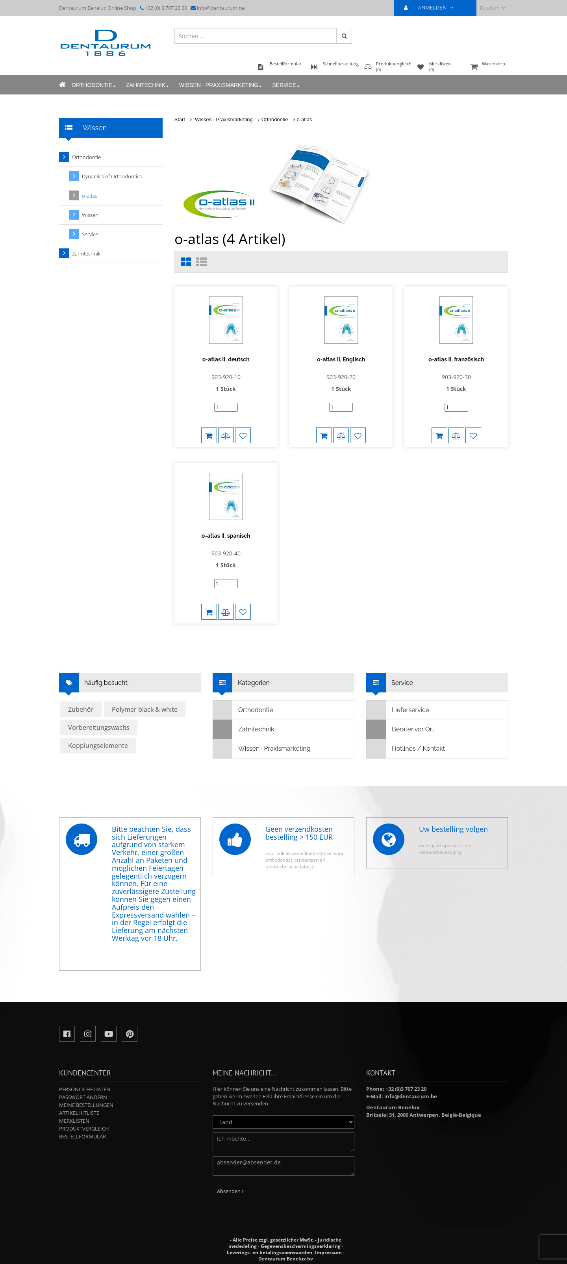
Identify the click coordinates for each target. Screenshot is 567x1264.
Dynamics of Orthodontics (112, 176)
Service (286, 85)
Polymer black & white (145, 709)
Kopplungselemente (98, 745)
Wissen (90, 214)
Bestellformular (82, 1136)
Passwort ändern (83, 1097)
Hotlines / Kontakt (406, 748)
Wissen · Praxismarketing (221, 85)
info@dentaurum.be (221, 7)
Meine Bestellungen (86, 1105)
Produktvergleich (84, 1128)
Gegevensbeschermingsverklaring (301, 1246)
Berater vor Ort (400, 729)
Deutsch (492, 8)
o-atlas (304, 119)
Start (179, 119)
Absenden (230, 1191)
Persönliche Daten (84, 1089)
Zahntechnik (148, 85)
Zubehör (81, 709)
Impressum (328, 1252)
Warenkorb (488, 67)
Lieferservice (398, 710)
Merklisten (74, 1120)
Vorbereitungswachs (99, 727)
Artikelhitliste (79, 1112)
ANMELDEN (432, 8)
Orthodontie (94, 85)
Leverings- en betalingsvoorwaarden (269, 1252)
